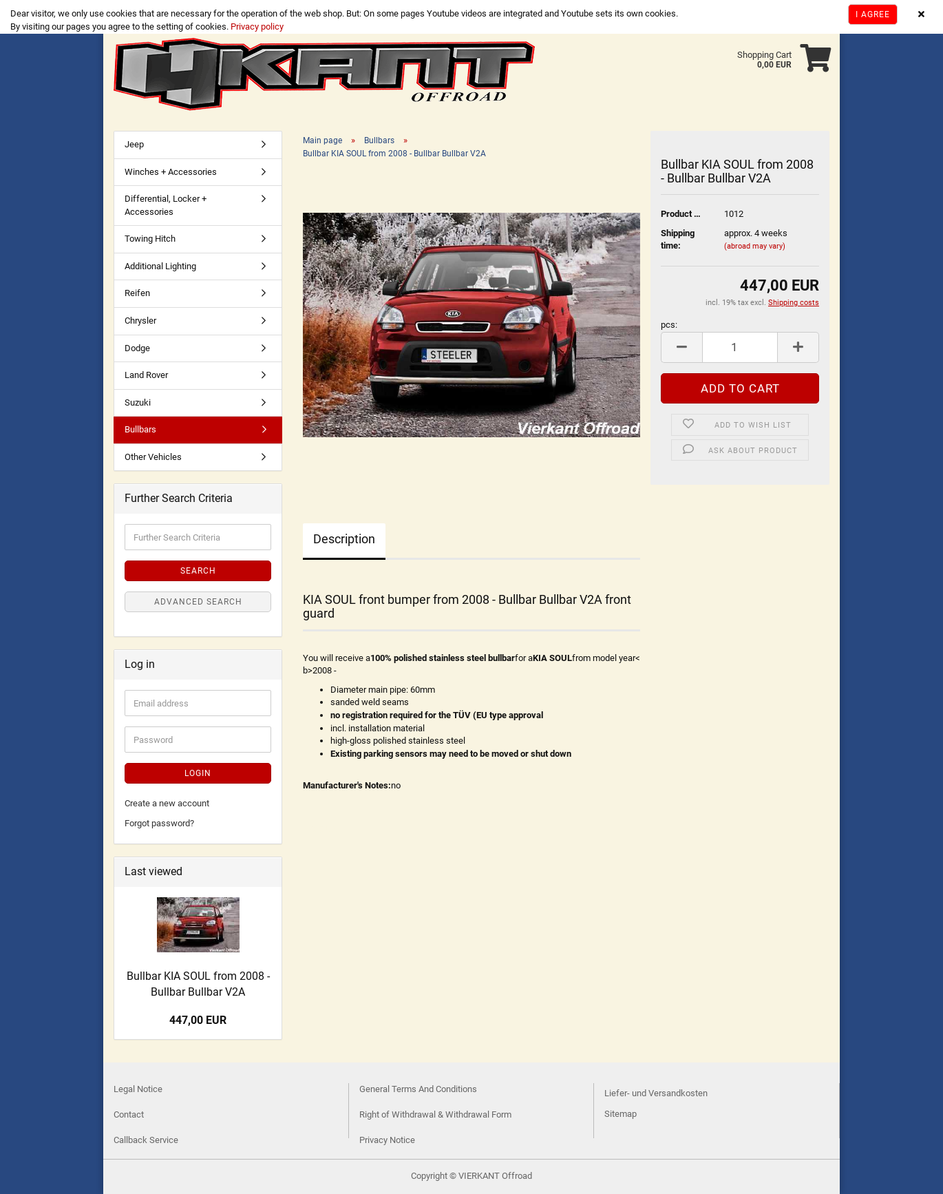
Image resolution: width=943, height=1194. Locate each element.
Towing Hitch (150, 238)
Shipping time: (678, 239)
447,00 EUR (197, 1020)
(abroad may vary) (754, 246)
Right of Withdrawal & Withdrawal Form (435, 1114)
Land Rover (146, 375)
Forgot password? (159, 823)
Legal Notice (138, 1089)
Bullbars (140, 429)
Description (344, 539)
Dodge (137, 348)
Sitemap (620, 1114)
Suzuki (138, 402)
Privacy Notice (387, 1140)
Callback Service (146, 1140)
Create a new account (167, 803)
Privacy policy (256, 26)
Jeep (134, 144)
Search (198, 571)
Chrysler (140, 320)
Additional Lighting (160, 266)
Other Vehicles (153, 457)
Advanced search (198, 602)
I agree (873, 14)
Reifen (137, 293)
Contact (129, 1114)
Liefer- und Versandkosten (656, 1093)
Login (197, 773)
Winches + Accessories (171, 172)
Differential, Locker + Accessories (165, 205)
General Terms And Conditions (418, 1089)
